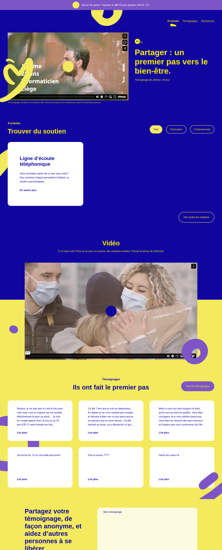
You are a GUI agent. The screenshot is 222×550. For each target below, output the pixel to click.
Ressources (207, 21)
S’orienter (173, 21)
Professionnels (202, 129)
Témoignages (190, 21)
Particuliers (176, 129)
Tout (156, 129)
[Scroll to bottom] (212, 101)
